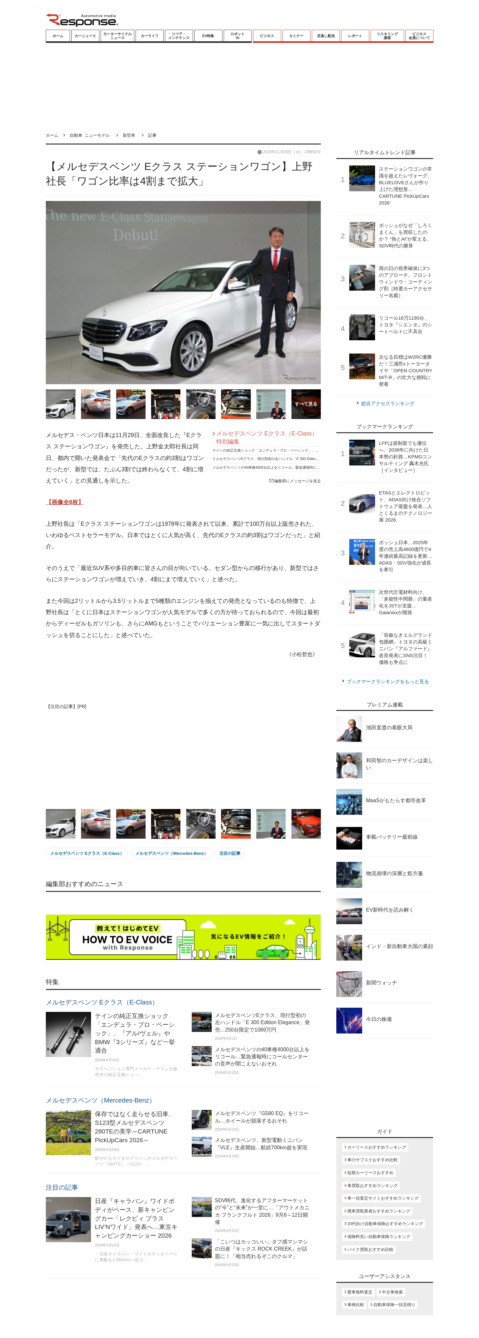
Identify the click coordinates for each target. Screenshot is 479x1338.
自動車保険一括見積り (394, 1304)
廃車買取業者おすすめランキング (378, 1211)
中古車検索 (392, 1292)
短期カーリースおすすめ (370, 1172)
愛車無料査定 (359, 1292)
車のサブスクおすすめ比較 (372, 1159)
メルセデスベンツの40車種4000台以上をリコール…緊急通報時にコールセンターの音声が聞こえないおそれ (298, 467)
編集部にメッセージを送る (295, 481)
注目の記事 (229, 853)
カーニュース (85, 36)
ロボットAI (237, 36)
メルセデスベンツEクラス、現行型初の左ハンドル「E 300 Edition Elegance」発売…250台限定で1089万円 (297, 459)
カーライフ (149, 36)
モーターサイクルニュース (117, 36)
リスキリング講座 (387, 36)
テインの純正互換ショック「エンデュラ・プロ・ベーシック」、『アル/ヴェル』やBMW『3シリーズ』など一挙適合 (305, 450)
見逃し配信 (326, 36)
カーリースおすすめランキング (376, 1147)
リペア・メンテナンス (178, 36)
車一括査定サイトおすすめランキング (383, 1198)
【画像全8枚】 (65, 502)
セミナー (296, 36)
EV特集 (208, 36)
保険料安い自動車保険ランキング (378, 1236)
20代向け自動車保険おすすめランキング (385, 1223)
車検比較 (355, 1304)
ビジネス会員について (419, 36)
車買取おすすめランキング (372, 1185)
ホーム (58, 36)
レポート (355, 36)
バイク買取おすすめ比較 (370, 1249)
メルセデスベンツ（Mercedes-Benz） (171, 853)
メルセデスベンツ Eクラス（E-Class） (87, 853)
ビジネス (267, 36)
